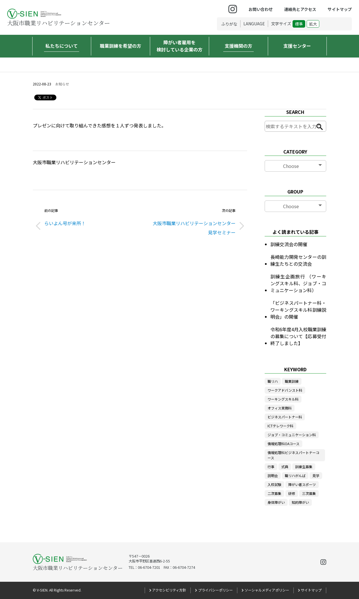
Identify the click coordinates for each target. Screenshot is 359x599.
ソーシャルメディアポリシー (267, 590)
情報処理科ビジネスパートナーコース (293, 455)
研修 (291, 493)
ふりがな (229, 24)
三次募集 (309, 493)
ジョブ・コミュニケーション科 (292, 434)
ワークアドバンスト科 (285, 390)
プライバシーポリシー (215, 590)
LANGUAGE (254, 23)
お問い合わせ (261, 9)
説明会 (273, 475)
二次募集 (274, 493)
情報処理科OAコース (283, 443)
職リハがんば (295, 475)
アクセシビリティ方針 (169, 590)
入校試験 (274, 484)
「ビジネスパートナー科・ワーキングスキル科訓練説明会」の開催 (298, 309)
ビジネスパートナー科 (285, 416)
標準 (299, 24)
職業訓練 (292, 381)
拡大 (313, 24)
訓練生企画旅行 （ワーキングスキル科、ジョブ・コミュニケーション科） (298, 283)
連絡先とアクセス (300, 9)
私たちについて (61, 45)
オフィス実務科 (280, 407)
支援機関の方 (238, 45)
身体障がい (276, 502)
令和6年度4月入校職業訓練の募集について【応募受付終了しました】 (298, 336)
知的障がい (300, 502)
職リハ (273, 381)
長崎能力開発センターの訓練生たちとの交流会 (298, 260)
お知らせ (62, 84)
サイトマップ (340, 9)
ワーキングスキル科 (283, 399)
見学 (315, 475)
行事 (271, 466)
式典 (284, 466)
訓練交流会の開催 (288, 244)
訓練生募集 (303, 466)
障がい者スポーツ (302, 484)
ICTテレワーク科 (280, 425)
